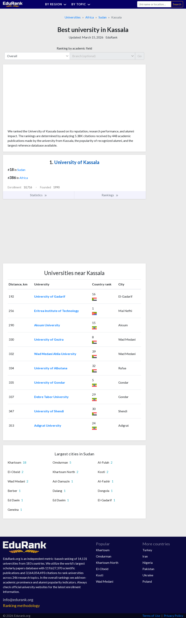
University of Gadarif (49, 296)
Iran (145, 556)
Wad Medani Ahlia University (55, 354)
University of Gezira (49, 339)
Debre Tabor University (51, 397)
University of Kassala (74, 162)
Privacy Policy (173, 615)
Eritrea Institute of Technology (56, 311)
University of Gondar (49, 382)
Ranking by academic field (74, 48)
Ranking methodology (21, 605)
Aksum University (47, 325)
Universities (73, 17)
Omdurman (103, 556)
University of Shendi (49, 411)
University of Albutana (50, 368)
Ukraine (147, 575)
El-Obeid (102, 569)
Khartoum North (107, 562)
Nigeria (147, 562)
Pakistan (148, 569)
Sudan (102, 17)
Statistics (38, 195)
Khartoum (102, 550)
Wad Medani (104, 581)
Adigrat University (47, 425)
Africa (89, 17)
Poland (147, 581)
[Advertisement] (37, 98)
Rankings (110, 195)
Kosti (99, 575)
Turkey (147, 550)
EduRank (112, 37)
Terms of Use (151, 615)
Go (140, 56)
